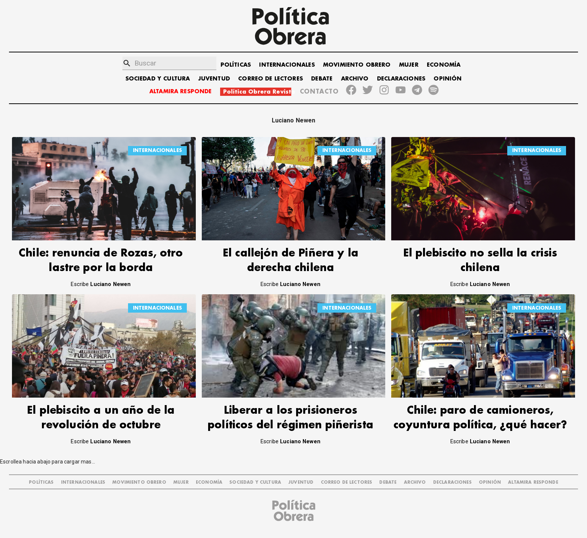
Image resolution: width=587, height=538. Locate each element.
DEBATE (321, 79)
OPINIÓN (448, 79)
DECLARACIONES (401, 79)
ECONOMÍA (443, 65)
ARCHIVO (355, 79)
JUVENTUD (214, 79)
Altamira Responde (533, 482)
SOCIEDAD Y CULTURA (157, 79)
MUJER (409, 65)
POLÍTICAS (235, 65)
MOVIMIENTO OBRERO (357, 65)
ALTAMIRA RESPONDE (180, 91)
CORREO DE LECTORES (270, 79)
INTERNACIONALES (286, 65)
